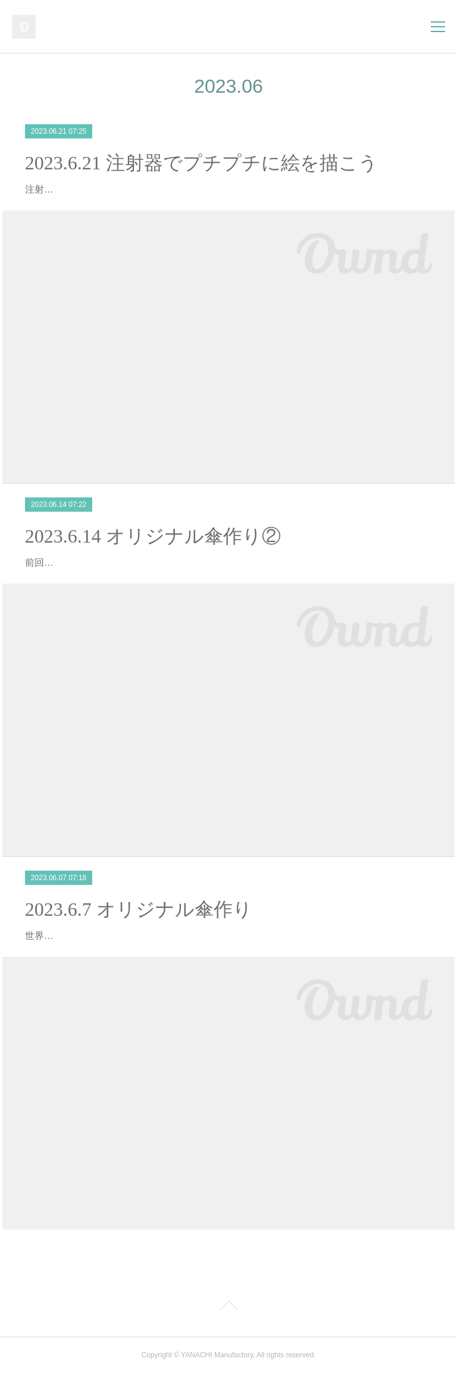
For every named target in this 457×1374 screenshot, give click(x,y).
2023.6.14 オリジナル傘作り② (153, 536)
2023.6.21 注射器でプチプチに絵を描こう (201, 163)
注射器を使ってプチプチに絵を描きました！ (120, 189)
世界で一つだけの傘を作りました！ (101, 936)
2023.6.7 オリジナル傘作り (138, 909)
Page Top (228, 1307)
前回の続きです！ (63, 562)
